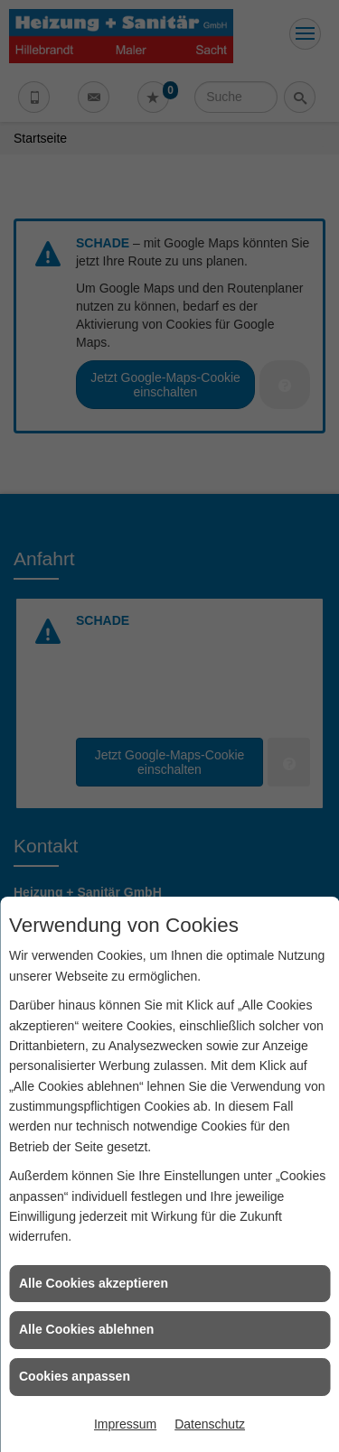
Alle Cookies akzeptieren (93, 1283)
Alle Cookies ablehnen (86, 1329)
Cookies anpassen (74, 1376)
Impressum (125, 1424)
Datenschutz (209, 1424)
